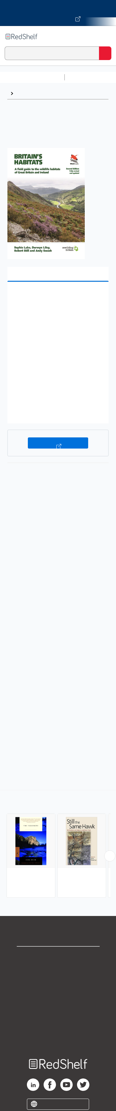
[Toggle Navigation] (105, 36)
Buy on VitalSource (58, 443)
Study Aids (83, 77)
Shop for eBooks (58, 956)
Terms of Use (58, 997)
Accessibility (58, 1024)
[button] (57, 296)
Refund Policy (58, 1011)
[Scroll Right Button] (109, 855)
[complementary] (58, 844)
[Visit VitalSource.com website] (58, 13)
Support (58, 970)
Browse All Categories (32, 77)
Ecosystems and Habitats (45, 93)
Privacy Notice (58, 984)
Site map (58, 1038)
